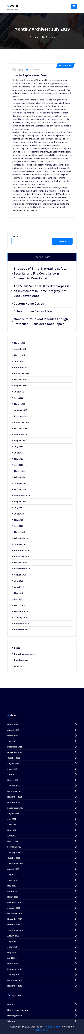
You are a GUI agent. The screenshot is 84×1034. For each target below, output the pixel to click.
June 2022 (19, 391)
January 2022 (20, 410)
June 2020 (19, 513)
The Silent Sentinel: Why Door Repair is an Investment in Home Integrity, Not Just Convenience (41, 291)
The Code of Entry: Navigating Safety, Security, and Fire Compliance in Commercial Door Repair (40, 273)
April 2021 (18, 465)
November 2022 (21, 373)
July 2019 (18, 580)
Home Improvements (24, 654)
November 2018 (21, 629)
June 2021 (19, 452)
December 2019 (21, 550)
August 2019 (20, 574)
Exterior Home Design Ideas (33, 311)
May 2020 (18, 519)
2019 (44, 37)
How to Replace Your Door (29, 75)
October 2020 (20, 489)
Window (18, 666)
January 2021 (20, 483)
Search (14, 236)
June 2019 (19, 587)
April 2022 (18, 397)
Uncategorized (21, 660)
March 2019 (19, 605)
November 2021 (21, 422)
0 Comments (33, 69)
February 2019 (21, 611)
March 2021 (19, 471)
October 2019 (20, 562)
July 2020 (18, 507)
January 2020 (20, 544)
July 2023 (18, 361)
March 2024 (19, 355)
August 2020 (20, 501)
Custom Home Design (29, 303)
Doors (17, 647)
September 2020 (22, 495)
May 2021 (18, 458)
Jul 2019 (65, 65)
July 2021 (18, 446)
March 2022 (19, 404)
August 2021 (20, 440)
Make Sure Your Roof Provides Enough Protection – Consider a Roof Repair (41, 321)
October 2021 (20, 428)
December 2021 (21, 416)
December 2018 (21, 623)
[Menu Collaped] (74, 6)
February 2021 (21, 477)
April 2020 (18, 526)
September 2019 (22, 568)
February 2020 (21, 538)
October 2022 (20, 379)
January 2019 (20, 617)
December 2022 (21, 367)
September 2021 (22, 434)
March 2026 (19, 343)
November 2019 (21, 556)
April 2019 (18, 599)
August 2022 (20, 385)
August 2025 (20, 349)
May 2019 (18, 593)
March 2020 (19, 532)
